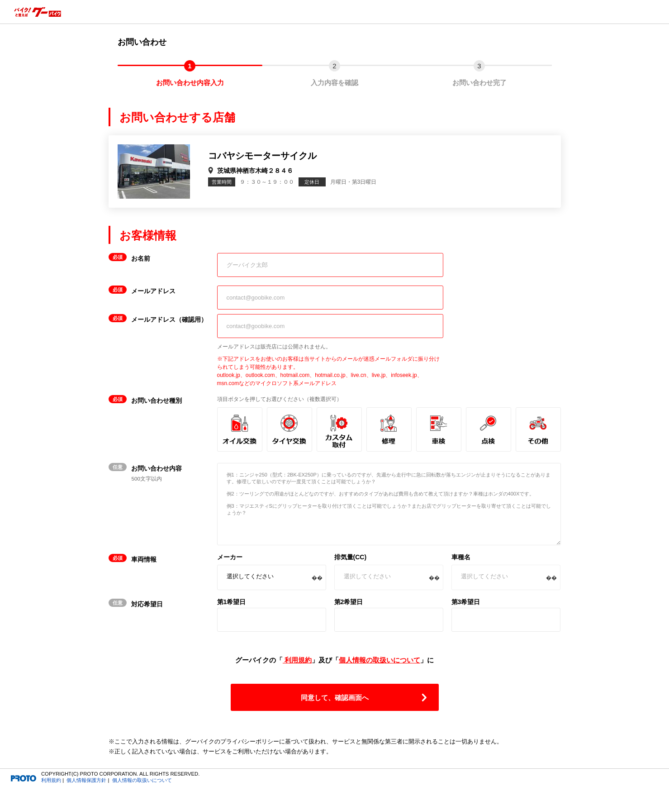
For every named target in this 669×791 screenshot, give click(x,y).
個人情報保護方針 (86, 780)
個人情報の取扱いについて (379, 660)
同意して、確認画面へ (335, 697)
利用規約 (297, 660)
